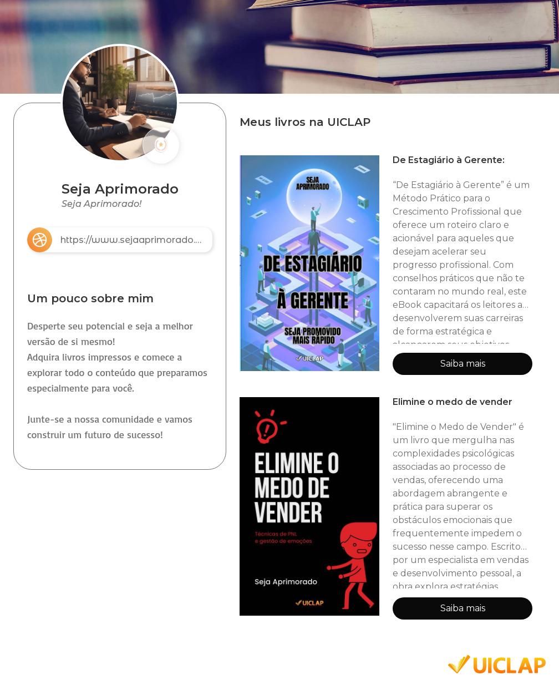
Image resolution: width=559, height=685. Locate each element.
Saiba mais (462, 363)
